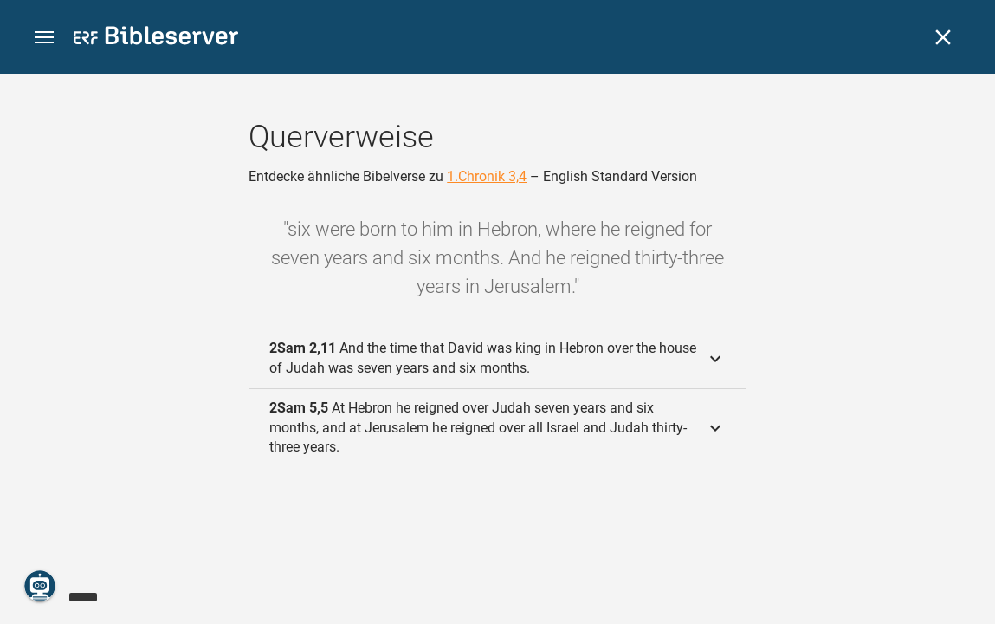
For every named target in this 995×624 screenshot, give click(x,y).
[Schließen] (943, 37)
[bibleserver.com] (156, 38)
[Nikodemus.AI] (39, 585)
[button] (44, 37)
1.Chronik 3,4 (487, 176)
